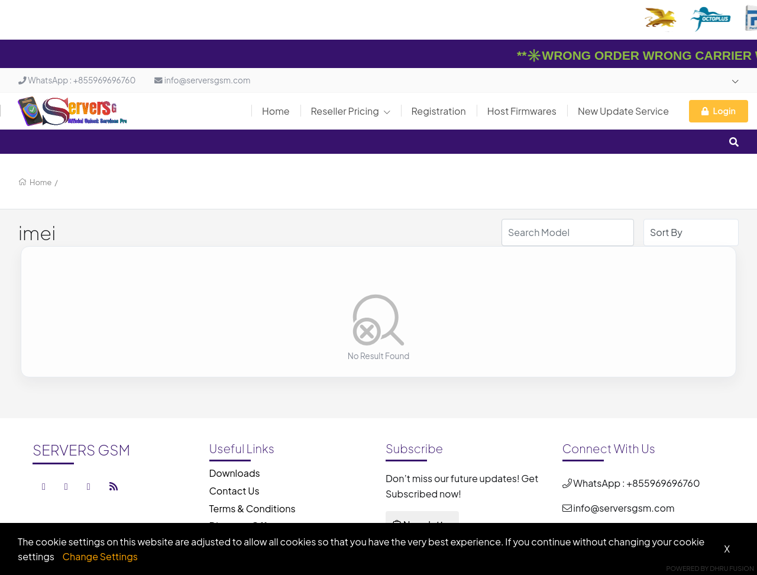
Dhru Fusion (732, 568)
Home (276, 111)
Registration (439, 111)
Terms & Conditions (252, 508)
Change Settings (100, 556)
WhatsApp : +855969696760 (76, 80)
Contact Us (234, 490)
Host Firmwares (522, 111)
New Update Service (623, 111)
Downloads (234, 473)
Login (718, 110)
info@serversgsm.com (202, 80)
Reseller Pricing (350, 111)
